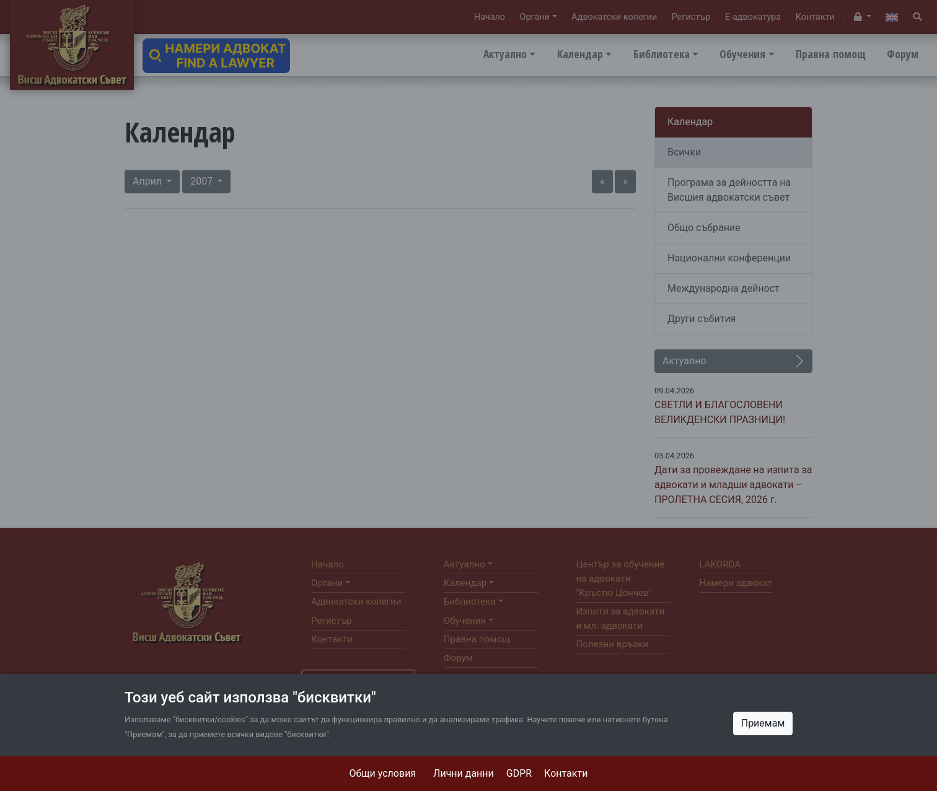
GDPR (519, 773)
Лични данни (463, 773)
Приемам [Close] (763, 723)
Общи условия (383, 773)
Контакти (565, 773)
